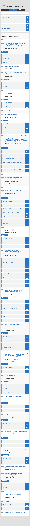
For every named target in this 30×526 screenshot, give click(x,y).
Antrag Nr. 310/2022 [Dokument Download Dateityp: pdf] (5, 216)
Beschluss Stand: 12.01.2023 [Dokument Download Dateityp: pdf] (7, 82)
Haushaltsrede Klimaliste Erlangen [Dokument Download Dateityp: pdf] (8, 262)
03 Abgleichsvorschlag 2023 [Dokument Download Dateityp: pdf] (7, 347)
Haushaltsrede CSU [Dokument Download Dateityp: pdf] (5, 277)
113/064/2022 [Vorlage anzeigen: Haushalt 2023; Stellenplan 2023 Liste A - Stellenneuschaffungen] (5, 198)
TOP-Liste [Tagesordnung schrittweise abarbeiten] (21, 9)
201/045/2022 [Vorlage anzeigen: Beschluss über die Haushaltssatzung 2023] (5, 402)
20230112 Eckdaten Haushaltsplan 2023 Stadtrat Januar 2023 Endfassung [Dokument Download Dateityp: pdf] (12, 131)
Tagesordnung (13, 9)
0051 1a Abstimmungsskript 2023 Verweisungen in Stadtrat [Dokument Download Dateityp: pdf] (12, 162)
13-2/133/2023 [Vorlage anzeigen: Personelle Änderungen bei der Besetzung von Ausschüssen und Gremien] (5, 480)
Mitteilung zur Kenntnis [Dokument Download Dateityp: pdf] (6, 58)
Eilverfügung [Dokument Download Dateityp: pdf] (4, 62)
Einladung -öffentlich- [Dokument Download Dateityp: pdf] (5, 17)
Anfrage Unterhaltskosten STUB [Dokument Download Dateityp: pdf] (7, 504)
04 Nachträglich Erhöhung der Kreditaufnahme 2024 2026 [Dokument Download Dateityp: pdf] (12, 169)
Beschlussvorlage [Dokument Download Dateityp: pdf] (5, 86)
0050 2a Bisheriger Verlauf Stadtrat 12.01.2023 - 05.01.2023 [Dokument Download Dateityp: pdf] (12, 158)
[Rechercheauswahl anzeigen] (2, 5)
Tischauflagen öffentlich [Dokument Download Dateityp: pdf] (6, 28)
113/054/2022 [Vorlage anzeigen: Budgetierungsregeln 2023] (5, 381)
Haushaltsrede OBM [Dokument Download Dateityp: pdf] (5, 273)
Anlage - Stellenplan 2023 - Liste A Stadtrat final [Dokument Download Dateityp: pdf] (10, 212)
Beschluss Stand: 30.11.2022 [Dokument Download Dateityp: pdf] (7, 384)
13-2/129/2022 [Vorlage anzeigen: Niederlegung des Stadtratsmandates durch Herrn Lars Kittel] (5, 79)
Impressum (16, 520)
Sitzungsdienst (24, 518)
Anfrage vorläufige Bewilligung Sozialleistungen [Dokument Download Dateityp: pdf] (10, 508)
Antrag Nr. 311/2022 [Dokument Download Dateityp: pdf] (5, 219)
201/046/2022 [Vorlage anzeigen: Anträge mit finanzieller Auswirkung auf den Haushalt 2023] (5, 420)
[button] (27, 18)
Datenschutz (12, 520)
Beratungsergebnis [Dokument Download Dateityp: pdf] (5, 54)
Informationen (4, 9)
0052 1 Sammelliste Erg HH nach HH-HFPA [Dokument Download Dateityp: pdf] (9, 308)
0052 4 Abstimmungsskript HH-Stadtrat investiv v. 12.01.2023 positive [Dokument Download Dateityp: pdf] (12, 320)
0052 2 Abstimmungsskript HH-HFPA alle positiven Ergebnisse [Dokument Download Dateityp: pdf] (12, 312)
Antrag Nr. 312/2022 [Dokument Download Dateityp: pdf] (5, 223)
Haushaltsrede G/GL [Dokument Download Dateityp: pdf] (5, 284)
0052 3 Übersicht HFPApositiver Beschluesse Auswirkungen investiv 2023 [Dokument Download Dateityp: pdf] (12, 316)
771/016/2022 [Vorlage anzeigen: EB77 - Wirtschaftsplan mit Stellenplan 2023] (5, 99)
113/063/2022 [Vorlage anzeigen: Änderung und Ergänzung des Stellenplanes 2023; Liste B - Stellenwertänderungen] (5, 235)
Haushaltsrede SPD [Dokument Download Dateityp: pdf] (5, 281)
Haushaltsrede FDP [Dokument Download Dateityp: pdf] (5, 258)
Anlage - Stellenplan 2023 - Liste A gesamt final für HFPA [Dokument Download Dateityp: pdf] (11, 208)
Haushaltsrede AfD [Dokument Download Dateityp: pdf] (5, 266)
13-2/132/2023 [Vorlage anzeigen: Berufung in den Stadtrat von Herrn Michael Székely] (5, 455)
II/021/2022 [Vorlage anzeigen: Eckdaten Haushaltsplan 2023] (5, 120)
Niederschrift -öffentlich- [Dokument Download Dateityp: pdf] (6, 21)
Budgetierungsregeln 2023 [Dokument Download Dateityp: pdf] (6, 392)
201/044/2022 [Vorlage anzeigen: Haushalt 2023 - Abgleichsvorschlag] (5, 333)
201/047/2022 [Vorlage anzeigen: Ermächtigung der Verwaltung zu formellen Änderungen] (5, 437)
